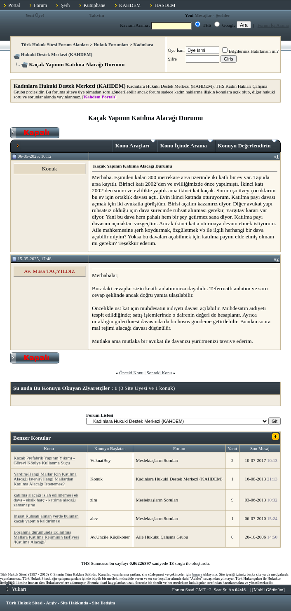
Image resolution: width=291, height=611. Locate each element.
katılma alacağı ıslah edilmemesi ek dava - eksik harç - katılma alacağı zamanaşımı (46, 499)
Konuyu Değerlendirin (247, 144)
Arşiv (51, 602)
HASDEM (165, 5)
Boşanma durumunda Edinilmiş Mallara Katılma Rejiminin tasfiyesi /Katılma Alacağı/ (46, 536)
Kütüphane (95, 5)
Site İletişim (103, 602)
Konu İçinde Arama (186, 144)
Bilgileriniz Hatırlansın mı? (250, 51)
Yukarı (16, 589)
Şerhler (223, 15)
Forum (40, 5)
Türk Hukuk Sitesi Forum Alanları (55, 44)
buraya (197, 574)
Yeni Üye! (35, 15)
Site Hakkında (74, 602)
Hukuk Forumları (111, 44)
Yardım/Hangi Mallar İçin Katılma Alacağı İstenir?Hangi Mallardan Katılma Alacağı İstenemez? (45, 478)
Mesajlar (203, 15)
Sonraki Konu (159, 372)
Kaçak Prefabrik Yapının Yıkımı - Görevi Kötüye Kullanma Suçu (44, 460)
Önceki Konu (131, 372)
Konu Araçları (135, 144)
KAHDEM (130, 5)
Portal (14, 5)
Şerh (65, 5)
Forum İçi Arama (273, 25)
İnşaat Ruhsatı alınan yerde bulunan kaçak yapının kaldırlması (46, 518)
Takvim (96, 15)
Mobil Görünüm (269, 589)
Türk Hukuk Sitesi (24, 602)
